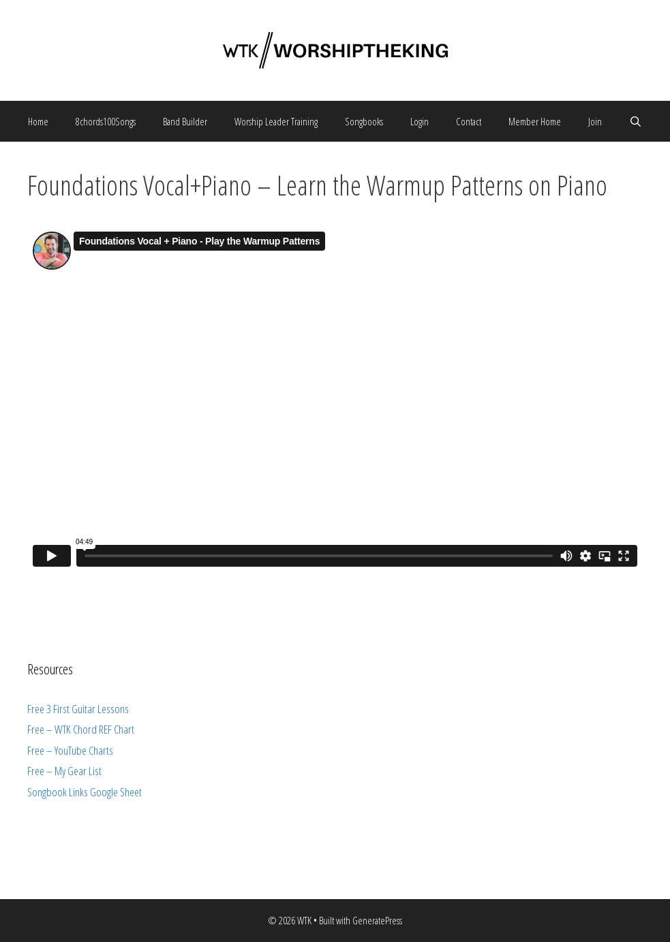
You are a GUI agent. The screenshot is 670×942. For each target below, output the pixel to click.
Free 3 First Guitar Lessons (78, 709)
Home (38, 121)
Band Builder (185, 121)
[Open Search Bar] (635, 121)
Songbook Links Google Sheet (84, 792)
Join (595, 121)
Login (419, 121)
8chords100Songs (106, 121)
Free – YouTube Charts (70, 750)
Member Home (534, 121)
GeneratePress (377, 920)
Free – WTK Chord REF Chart (80, 729)
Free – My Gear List (64, 771)
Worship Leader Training (276, 121)
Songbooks (364, 121)
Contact (468, 121)
